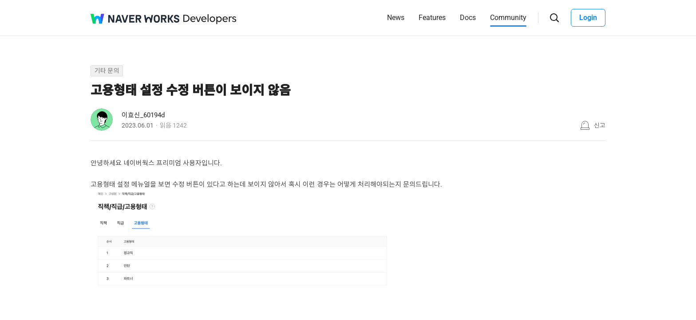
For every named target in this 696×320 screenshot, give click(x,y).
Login (588, 17)
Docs (468, 17)
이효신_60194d (143, 115)
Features (432, 17)
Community (508, 17)
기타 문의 (107, 70)
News (395, 17)
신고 (599, 125)
